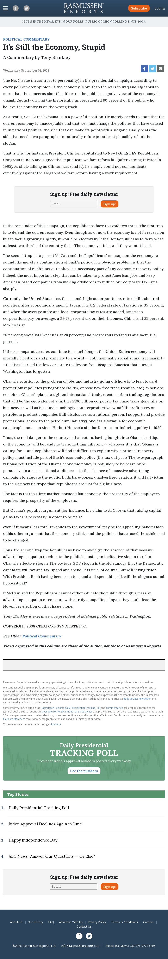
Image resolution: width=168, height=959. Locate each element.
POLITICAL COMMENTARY (26, 39)
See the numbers (84, 771)
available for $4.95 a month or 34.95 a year (67, 711)
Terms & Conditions (124, 922)
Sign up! (109, 204)
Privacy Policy (97, 922)
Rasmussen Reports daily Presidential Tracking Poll (70, 708)
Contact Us (84, 926)
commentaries (114, 708)
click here (55, 724)
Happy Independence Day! (33, 840)
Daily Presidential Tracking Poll (39, 807)
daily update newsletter (137, 698)
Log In (160, 8)
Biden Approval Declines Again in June (45, 823)
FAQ (51, 922)
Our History (35, 922)
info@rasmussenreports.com (80, 946)
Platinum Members (14, 719)
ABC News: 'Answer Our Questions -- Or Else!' (52, 856)
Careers (148, 922)
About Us (16, 922)
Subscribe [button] (139, 8)
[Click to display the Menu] (5, 8)
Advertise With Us (71, 922)
